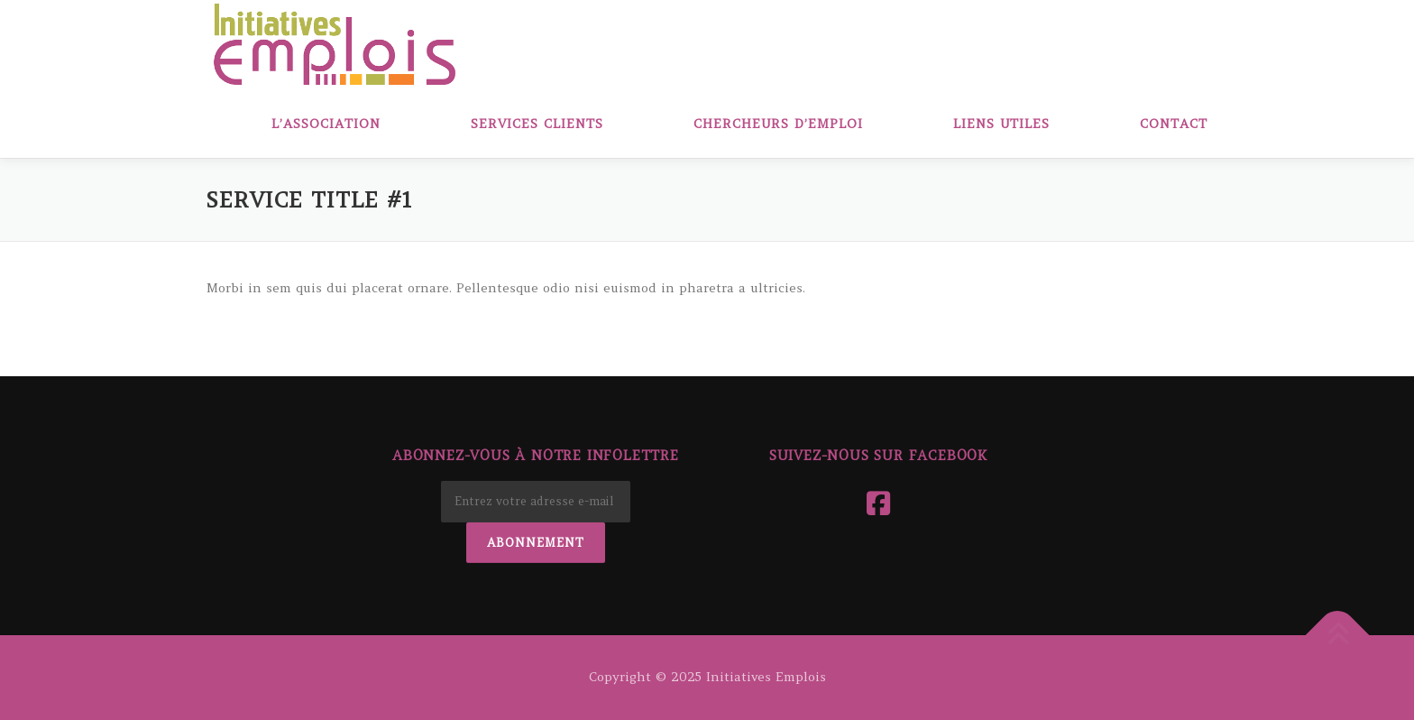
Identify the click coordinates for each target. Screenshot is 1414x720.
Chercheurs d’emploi (778, 123)
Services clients (537, 123)
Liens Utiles (1001, 123)
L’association (326, 123)
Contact (1173, 123)
